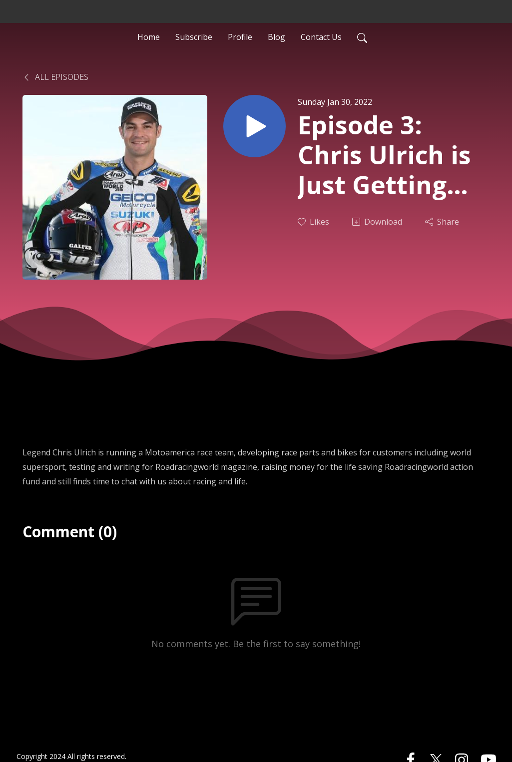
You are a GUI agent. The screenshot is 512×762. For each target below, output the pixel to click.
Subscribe (193, 36)
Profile (240, 36)
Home (148, 36)
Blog (276, 36)
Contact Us (321, 36)
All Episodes (55, 76)
